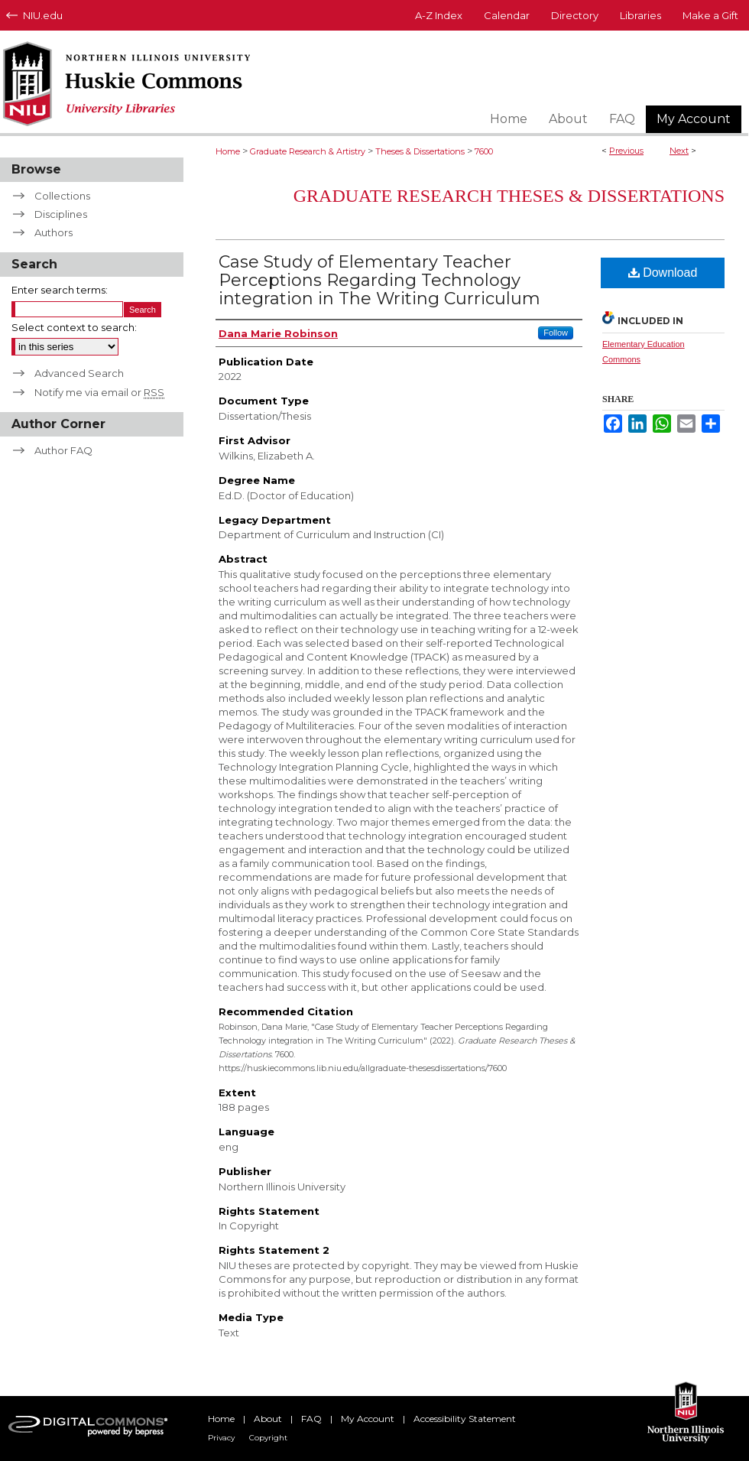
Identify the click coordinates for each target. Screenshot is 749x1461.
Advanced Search (79, 373)
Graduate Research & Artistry (307, 151)
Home (228, 151)
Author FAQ (63, 450)
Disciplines (60, 214)
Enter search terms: (59, 290)
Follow (555, 332)
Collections (62, 196)
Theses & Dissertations (420, 151)
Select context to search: (74, 327)
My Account (367, 1418)
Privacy (221, 1438)
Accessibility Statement (464, 1418)
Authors (53, 232)
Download (663, 272)
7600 (484, 151)
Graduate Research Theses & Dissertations (509, 196)
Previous (626, 150)
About (268, 1418)
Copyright (268, 1438)
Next (679, 150)
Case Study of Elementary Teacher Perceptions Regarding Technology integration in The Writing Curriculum (379, 280)
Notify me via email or (99, 392)
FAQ (311, 1418)
